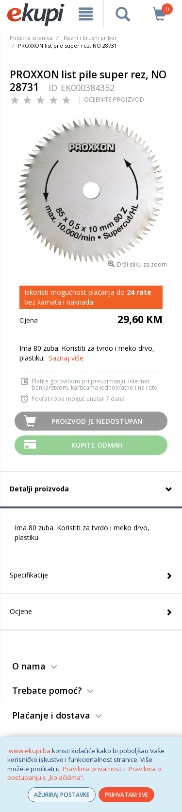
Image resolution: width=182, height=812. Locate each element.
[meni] (85, 14)
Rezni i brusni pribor (90, 37)
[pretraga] (122, 14)
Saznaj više (66, 357)
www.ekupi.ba (29, 750)
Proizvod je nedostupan (97, 421)
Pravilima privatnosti (93, 768)
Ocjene (21, 611)
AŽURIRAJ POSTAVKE (61, 795)
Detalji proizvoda (39, 488)
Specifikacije (29, 574)
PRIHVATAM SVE (126, 795)
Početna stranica (31, 37)
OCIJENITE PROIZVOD (114, 99)
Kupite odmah (97, 445)
